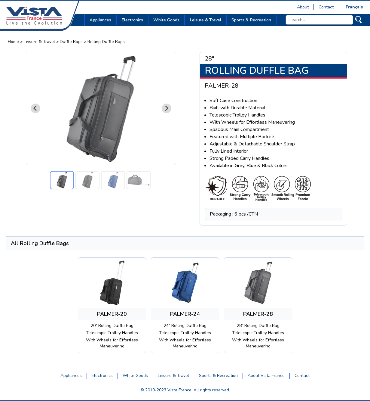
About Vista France (266, 375)
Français (354, 7)
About (303, 7)
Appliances (71, 375)
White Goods (135, 375)
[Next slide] (166, 108)
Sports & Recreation (218, 375)
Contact (326, 7)
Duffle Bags (71, 42)
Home (13, 42)
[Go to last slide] (35, 108)
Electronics (102, 375)
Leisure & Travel (39, 42)
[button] (62, 180)
